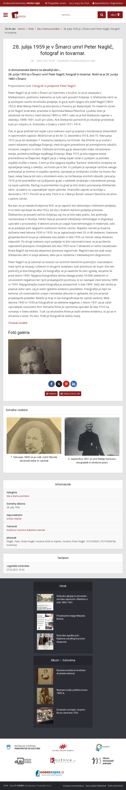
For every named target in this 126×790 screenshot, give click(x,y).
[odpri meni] (5, 15)
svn (71, 3)
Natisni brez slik (70, 393)
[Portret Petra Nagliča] (34, 356)
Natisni (51, 393)
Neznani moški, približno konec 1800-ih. (72, 692)
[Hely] (115, 14)
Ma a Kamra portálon (18, 496)
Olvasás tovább (17, 323)
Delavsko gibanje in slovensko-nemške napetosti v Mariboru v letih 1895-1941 (72, 599)
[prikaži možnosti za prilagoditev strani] (55, 3)
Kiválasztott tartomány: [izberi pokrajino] (21, 3)
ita (82, 3)
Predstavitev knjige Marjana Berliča (71, 618)
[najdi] (102, 14)
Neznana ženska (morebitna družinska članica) (71, 672)
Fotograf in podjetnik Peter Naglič (54, 86)
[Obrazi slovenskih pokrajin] (102, 761)
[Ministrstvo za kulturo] (23, 747)
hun (87, 3)
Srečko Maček (14, 518)
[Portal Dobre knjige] (50, 773)
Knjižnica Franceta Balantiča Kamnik (26, 530)
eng (77, 3)
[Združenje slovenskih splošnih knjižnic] (63, 761)
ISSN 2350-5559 (115, 785)
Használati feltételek (95, 785)
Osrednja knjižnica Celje (82, 60)
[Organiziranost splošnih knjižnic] (63, 748)
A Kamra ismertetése (73, 785)
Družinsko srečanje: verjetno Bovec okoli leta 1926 (71, 712)
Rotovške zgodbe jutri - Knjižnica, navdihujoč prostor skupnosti (71, 639)
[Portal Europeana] (102, 748)
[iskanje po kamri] (79, 14)
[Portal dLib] (23, 761)
